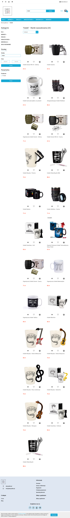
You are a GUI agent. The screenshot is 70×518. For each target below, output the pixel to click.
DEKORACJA (40, 19)
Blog (2, 500)
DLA (4, 19)
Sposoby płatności (40, 492)
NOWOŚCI (48, 19)
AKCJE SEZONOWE (6, 44)
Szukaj (10, 65)
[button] (39, 480)
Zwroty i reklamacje (40, 485)
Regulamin (38, 487)
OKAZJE (19, 19)
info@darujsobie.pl (10, 488)
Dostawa (38, 483)
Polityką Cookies (22, 513)
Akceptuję (54, 515)
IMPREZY (11, 19)
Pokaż (10, 80)
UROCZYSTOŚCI (29, 19)
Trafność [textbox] (26, 32)
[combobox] (30, 32)
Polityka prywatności (41, 490)
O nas (2, 498)
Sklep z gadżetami (40, 498)
